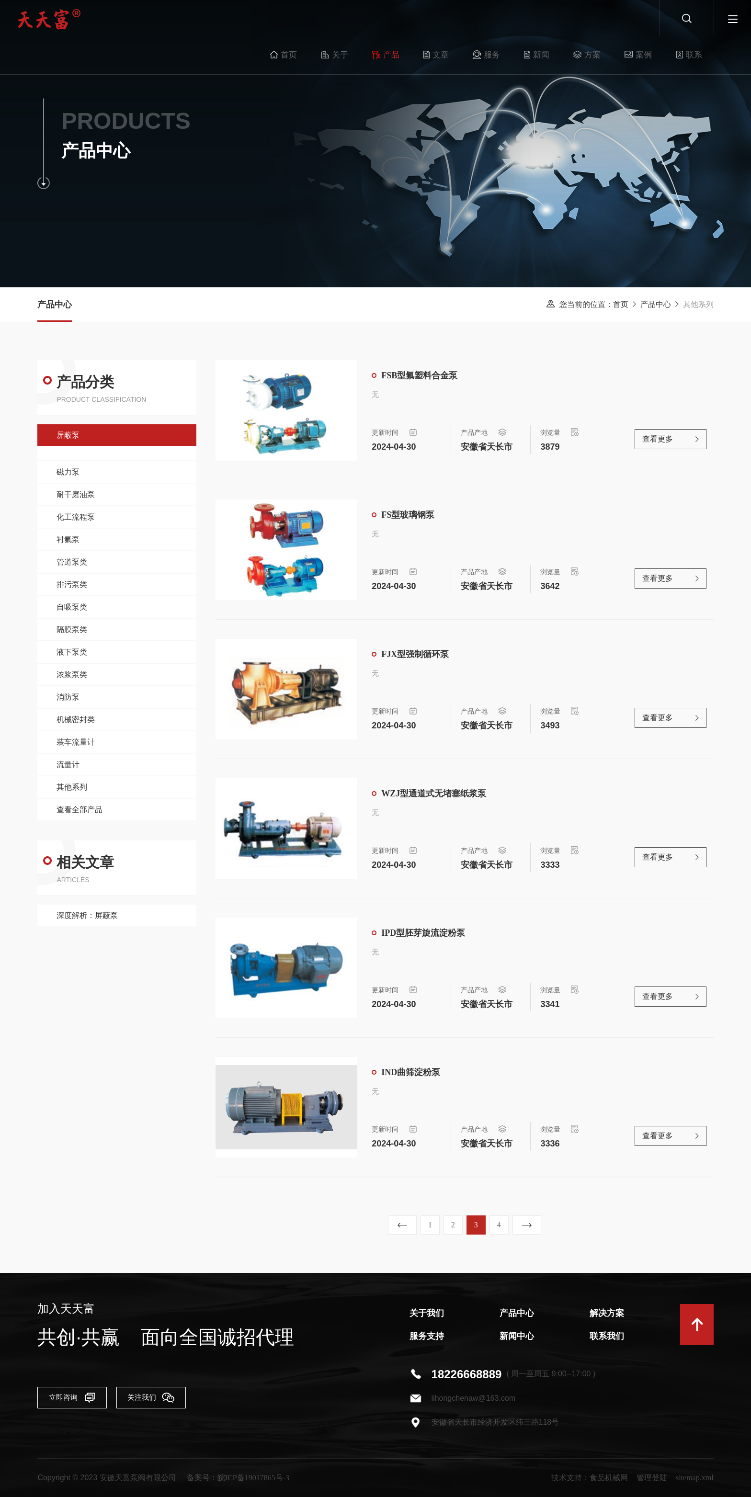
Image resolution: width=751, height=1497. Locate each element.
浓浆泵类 (72, 674)
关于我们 (427, 1313)
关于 (296, 19)
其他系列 (72, 787)
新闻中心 (517, 1336)
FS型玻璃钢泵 (407, 516)
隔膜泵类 (72, 629)
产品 (348, 19)
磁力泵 (68, 472)
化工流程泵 (76, 517)
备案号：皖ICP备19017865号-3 (238, 1478)
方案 (549, 19)
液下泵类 (72, 652)
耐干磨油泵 (76, 494)
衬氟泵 (68, 539)
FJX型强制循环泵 (415, 655)
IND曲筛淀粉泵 (410, 1073)
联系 (651, 19)
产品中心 (655, 304)
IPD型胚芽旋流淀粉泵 (423, 934)
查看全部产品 (79, 809)
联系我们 (607, 1336)
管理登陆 (652, 1478)
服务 (448, 19)
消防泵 (68, 697)
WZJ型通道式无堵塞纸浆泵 (433, 794)
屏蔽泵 (68, 435)
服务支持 (427, 1336)
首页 (245, 19)
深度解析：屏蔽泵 (87, 915)
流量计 (68, 764)
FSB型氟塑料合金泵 (419, 376)
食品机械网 (609, 1478)
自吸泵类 (72, 607)
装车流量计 (76, 742)
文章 (398, 19)
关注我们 (180, 1399)
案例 (600, 19)
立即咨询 (78, 1399)
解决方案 (607, 1313)
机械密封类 (76, 719)
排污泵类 (72, 584)
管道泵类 (72, 562)
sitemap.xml (695, 1478)
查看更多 (657, 440)
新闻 (499, 19)
